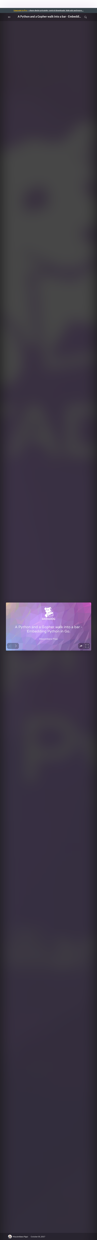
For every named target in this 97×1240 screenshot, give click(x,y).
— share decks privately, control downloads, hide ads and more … (48, 10)
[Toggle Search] (85, 17)
